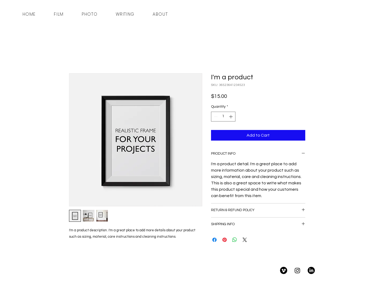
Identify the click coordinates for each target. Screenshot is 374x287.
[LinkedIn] (311, 270)
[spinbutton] (223, 116)
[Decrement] (215, 116)
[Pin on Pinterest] (224, 240)
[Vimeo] (283, 270)
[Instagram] (297, 270)
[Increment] (231, 116)
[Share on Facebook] (214, 240)
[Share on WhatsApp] (234, 240)
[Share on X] (245, 240)
